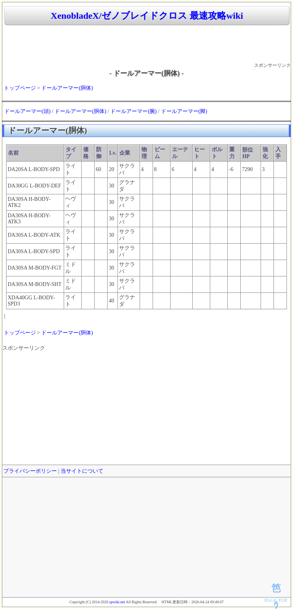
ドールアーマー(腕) (133, 111)
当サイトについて (82, 471)
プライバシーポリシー (30, 471)
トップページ (20, 88)
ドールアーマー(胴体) (67, 88)
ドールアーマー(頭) (27, 111)
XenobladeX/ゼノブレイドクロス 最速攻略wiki (147, 16)
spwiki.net (117, 602)
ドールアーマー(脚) (184, 111)
